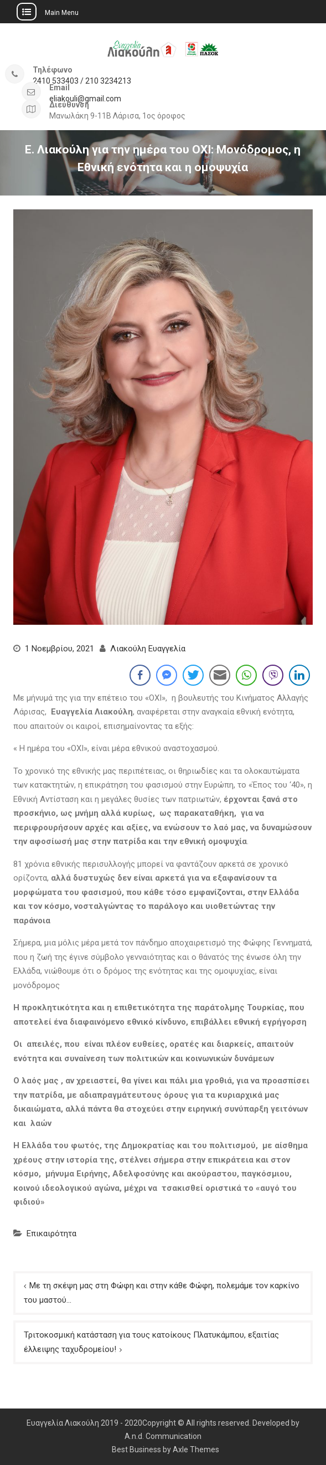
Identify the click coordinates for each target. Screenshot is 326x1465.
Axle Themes (196, 1449)
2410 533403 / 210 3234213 (82, 81)
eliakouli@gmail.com (85, 99)
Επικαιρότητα (51, 1233)
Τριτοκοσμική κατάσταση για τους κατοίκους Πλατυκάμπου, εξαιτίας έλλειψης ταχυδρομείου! (151, 1342)
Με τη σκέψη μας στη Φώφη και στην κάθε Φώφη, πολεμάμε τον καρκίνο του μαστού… (161, 1293)
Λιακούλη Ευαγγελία (147, 649)
